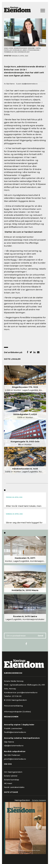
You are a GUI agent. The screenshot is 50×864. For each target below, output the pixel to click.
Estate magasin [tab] (39, 800)
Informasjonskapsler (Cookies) (17, 711)
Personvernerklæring (13, 706)
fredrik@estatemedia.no (15, 732)
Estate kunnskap (11, 780)
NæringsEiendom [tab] (22, 800)
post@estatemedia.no (27, 692)
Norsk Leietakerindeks (14, 787)
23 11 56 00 (17, 696)
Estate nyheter (10, 776)
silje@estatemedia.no (29, 84)
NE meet (8, 783)
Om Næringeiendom (13, 772)
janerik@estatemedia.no (15, 759)
